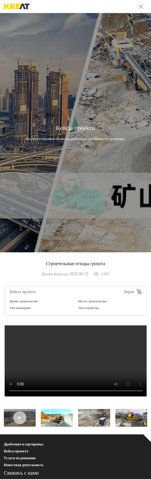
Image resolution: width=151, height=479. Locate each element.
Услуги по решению (20, 458)
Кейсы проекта (16, 451)
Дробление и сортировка (23, 444)
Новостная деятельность (24, 465)
